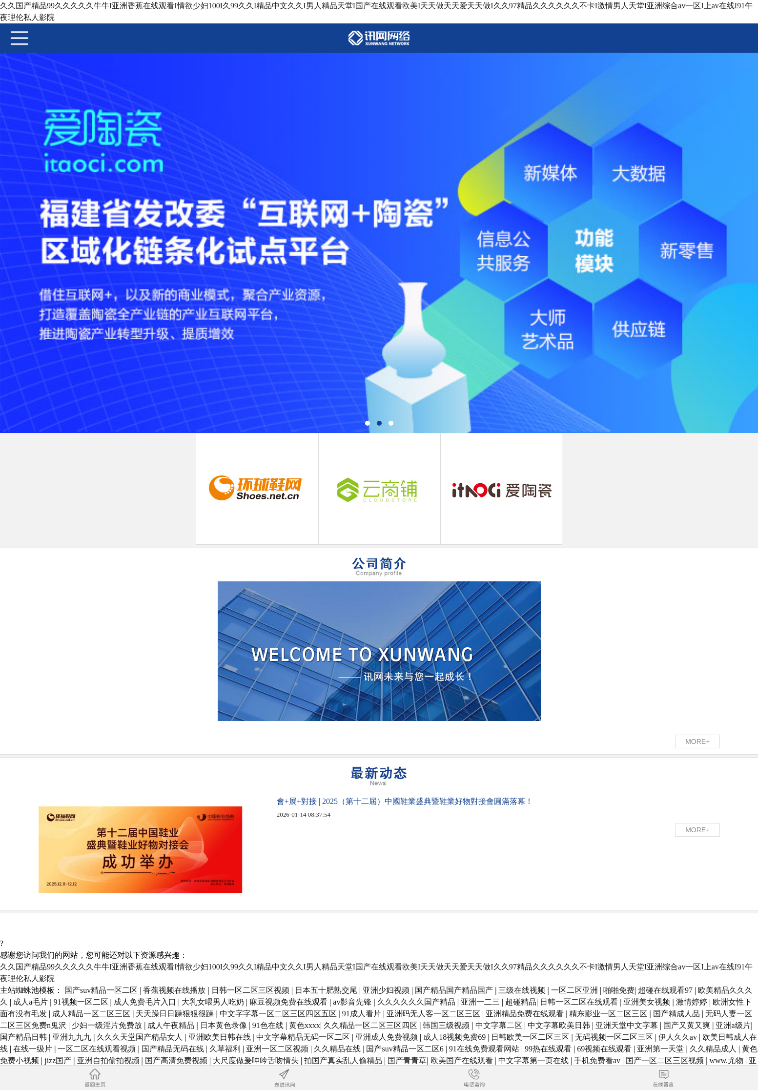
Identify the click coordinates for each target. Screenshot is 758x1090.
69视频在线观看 (605, 1049)
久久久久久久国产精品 (417, 1002)
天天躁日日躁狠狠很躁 (176, 1013)
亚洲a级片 (733, 1025)
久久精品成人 (714, 1049)
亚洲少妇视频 (387, 990)
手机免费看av (598, 1060)
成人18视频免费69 (455, 1037)
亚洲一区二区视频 (278, 1049)
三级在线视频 (522, 990)
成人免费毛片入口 (146, 1002)
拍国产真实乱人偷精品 (344, 1060)
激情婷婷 (692, 1002)
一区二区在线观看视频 (98, 1049)
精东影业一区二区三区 (609, 1013)
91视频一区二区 (82, 1002)
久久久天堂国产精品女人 (140, 1037)
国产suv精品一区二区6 (405, 1049)
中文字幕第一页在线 (534, 1060)
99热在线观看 (549, 1049)
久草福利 (226, 1049)
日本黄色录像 (224, 1025)
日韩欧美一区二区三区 (531, 1037)
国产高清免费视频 (177, 1060)
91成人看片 (362, 1013)
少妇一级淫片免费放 (108, 1025)
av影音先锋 (353, 1002)
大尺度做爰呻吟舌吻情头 (257, 1060)
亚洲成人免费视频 (387, 1037)
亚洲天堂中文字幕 (627, 1025)
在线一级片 (33, 1049)
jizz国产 (58, 1060)
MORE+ (697, 741)
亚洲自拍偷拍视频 (109, 1060)
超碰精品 (520, 1002)
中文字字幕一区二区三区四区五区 (279, 1013)
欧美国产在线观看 (462, 1060)
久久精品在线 (338, 1049)
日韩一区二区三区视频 (251, 990)
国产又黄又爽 (687, 1025)
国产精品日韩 (24, 1037)
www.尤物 (727, 1060)
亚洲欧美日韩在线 (220, 1037)
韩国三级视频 (447, 1025)
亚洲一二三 (481, 1002)
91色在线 (269, 1025)
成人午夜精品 (171, 1025)
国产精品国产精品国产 (455, 990)
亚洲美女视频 (647, 1002)
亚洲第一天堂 (661, 1049)
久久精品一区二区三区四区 (371, 1025)
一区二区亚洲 (575, 990)
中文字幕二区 (499, 1025)
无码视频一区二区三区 (615, 1037)
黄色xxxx (304, 1025)
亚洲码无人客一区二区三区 (434, 1013)
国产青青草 (407, 1060)
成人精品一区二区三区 (92, 1013)
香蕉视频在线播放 (175, 990)
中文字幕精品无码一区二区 (304, 1037)
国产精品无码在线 (174, 1049)
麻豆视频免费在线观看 (289, 1002)
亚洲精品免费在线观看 (526, 1013)
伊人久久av (678, 1037)
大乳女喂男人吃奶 (214, 1002)
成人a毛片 (31, 1002)
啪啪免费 (619, 990)
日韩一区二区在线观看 (580, 1002)
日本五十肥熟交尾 (327, 990)
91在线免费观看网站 (485, 1049)
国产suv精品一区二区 (102, 990)
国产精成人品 (677, 1013)
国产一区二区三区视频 (666, 1060)
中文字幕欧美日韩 (560, 1025)
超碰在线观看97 (666, 990)
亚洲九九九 (72, 1037)
